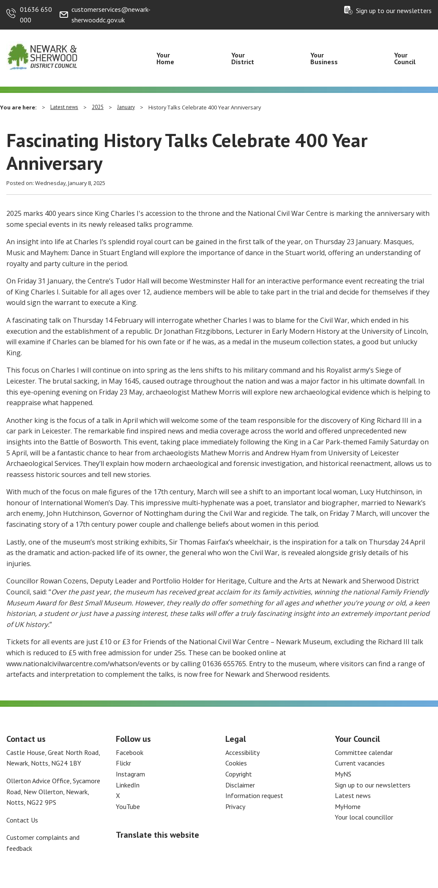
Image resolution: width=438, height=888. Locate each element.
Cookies (236, 763)
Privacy (235, 806)
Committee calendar (364, 752)
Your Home (165, 58)
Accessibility (242, 752)
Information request (254, 795)
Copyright (238, 774)
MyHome (348, 806)
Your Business (324, 58)
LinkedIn (128, 785)
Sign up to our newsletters (394, 10)
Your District (242, 58)
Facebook (129, 752)
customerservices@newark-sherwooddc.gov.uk (111, 15)
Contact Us (22, 820)
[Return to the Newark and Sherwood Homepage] (42, 55)
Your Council (405, 58)
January (126, 107)
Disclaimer (240, 785)
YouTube (128, 806)
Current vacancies (360, 763)
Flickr (123, 763)
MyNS (343, 774)
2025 (98, 107)
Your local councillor (364, 817)
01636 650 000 (36, 15)
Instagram (130, 774)
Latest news (64, 107)
